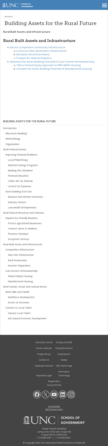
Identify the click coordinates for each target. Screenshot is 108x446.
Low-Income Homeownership (21, 270)
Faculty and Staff (64, 342)
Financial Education (18, 175)
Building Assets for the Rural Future (29, 121)
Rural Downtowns (17, 260)
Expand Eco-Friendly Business (21, 218)
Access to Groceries (18, 302)
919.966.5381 (45, 437)
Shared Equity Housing (20, 276)
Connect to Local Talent (18, 307)
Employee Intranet (44, 365)
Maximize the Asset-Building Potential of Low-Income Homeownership (52, 61)
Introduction (10, 128)
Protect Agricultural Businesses (25, 223)
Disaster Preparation (19, 265)
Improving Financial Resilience (21, 154)
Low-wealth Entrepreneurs (22, 207)
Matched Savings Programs (23, 165)
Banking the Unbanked (20, 170)
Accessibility (54, 406)
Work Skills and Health (17, 291)
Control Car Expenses (19, 186)
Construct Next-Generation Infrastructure (41, 50)
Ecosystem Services (18, 239)
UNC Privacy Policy (54, 409)
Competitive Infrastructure (19, 249)
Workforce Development (21, 297)
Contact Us (44, 359)
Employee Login (44, 375)
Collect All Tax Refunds (20, 181)
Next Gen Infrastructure (21, 254)
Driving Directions (64, 348)
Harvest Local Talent (19, 313)
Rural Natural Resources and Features (23, 212)
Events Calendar (44, 348)
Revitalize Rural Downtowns (33, 54)
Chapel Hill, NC (48, 434)
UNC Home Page (64, 365)
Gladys (64, 359)
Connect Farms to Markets (22, 228)
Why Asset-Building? (16, 133)
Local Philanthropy (18, 159)
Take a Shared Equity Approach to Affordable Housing (48, 65)
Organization (12, 144)
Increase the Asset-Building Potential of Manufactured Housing (54, 68)
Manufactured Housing (20, 281)
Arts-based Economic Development (27, 318)
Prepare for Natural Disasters (34, 58)
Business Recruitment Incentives (25, 196)
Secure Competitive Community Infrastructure (37, 47)
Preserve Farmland (18, 233)
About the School (44, 342)
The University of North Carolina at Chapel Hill (63, 442)
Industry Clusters (17, 202)
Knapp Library (44, 354)
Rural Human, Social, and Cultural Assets (25, 286)
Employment (64, 354)
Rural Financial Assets (14, 149)
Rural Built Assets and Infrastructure (22, 244)
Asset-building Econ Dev (18, 191)
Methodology (12, 138)
